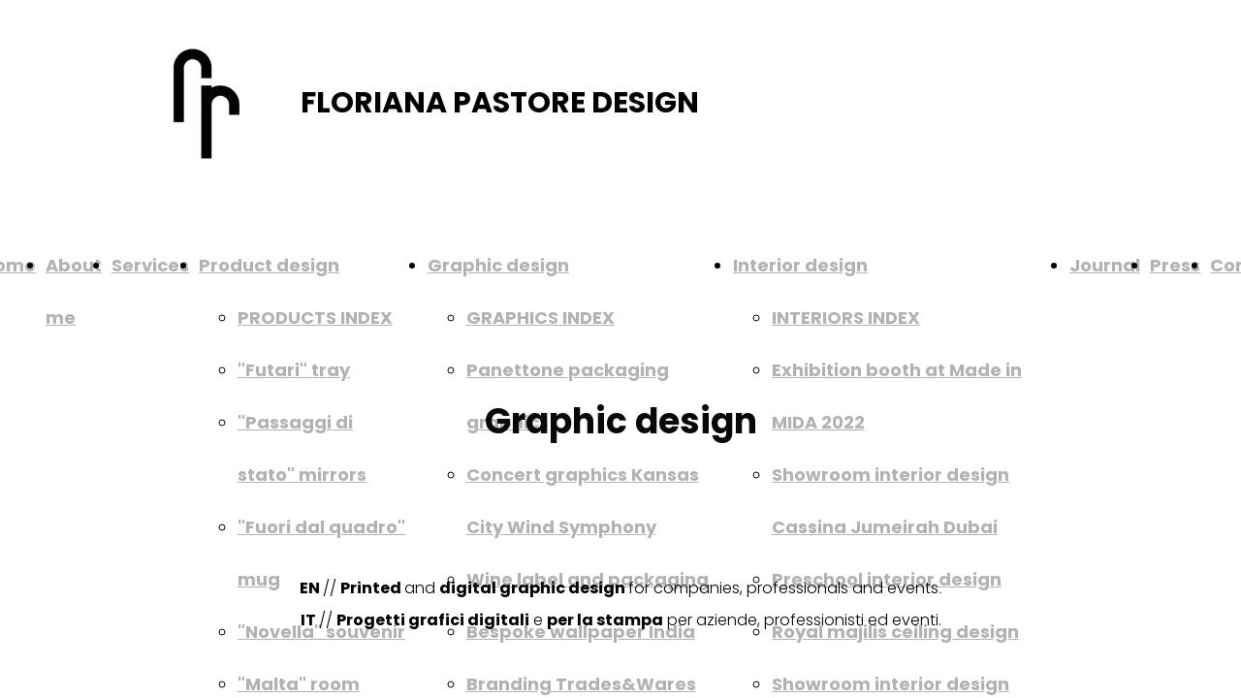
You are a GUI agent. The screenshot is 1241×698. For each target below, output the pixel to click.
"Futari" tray (294, 370)
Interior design (800, 265)
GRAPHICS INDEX (540, 317)
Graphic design (498, 265)
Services (150, 265)
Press (1175, 265)
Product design (269, 265)
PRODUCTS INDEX (315, 317)
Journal (1104, 265)
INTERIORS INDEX (846, 317)
